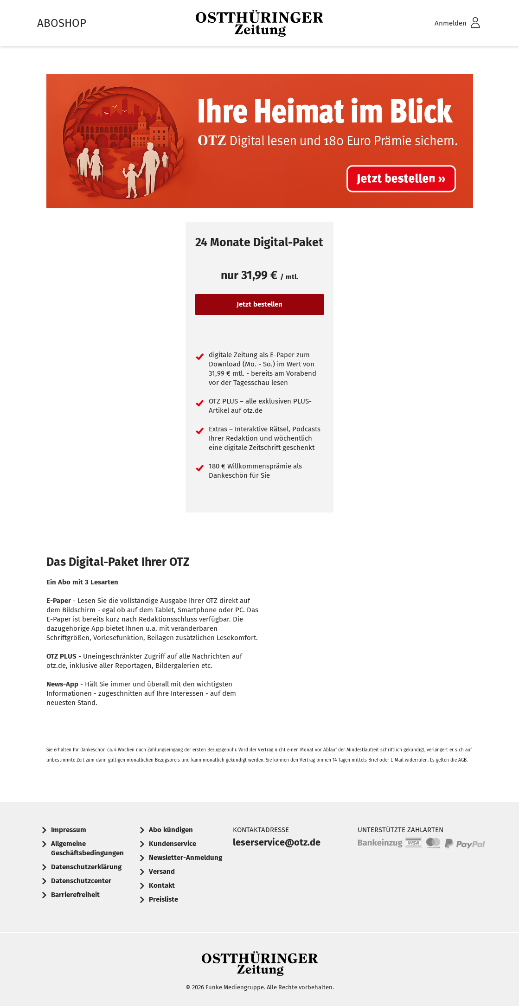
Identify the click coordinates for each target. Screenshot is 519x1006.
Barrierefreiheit (75, 895)
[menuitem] (445, 23)
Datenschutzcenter (81, 881)
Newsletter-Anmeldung (185, 857)
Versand (162, 871)
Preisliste (163, 899)
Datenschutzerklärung (86, 867)
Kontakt (162, 885)
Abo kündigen (171, 830)
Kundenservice (172, 843)
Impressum (68, 830)
